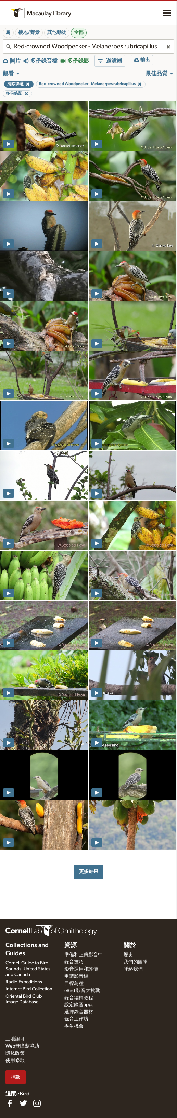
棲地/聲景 (29, 32)
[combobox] (88, 46)
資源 (70, 945)
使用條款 (15, 1060)
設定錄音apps (78, 1004)
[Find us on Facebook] (9, 1103)
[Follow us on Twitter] (23, 1103)
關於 (130, 945)
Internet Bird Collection (28, 989)
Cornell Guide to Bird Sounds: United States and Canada (27, 969)
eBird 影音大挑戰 (82, 990)
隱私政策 (15, 1053)
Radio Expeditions (23, 981)
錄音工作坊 (76, 1019)
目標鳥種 (74, 983)
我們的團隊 (136, 962)
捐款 (15, 1077)
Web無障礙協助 (22, 1046)
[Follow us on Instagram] (37, 1103)
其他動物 (56, 32)
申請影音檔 (76, 976)
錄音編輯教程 (78, 998)
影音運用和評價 (81, 969)
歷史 (128, 954)
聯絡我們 (133, 969)
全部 (79, 32)
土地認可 (15, 1039)
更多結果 (88, 871)
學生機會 (74, 1026)
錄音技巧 (74, 962)
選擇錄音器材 (78, 1012)
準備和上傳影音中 (83, 954)
